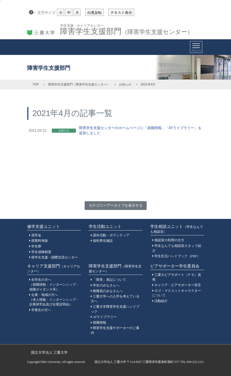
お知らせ (125, 84)
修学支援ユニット (43, 226)
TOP (36, 84)
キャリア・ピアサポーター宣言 (177, 285)
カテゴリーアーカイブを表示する (116, 205)
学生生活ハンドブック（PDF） (177, 256)
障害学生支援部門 (126, 30)
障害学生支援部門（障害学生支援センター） (79, 84)
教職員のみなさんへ (108, 291)
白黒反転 (94, 13)
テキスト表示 (121, 13)
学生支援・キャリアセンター (82, 25)
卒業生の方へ (41, 310)
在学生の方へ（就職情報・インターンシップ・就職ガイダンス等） (54, 284)
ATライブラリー (105, 317)
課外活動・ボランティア (111, 235)
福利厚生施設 (103, 241)
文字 (46, 12)
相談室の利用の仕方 (169, 240)
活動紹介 (161, 301)
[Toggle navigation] (196, 47)
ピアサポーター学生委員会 (174, 266)
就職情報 (99, 322)
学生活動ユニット (105, 226)
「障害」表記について (109, 280)
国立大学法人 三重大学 (49, 352)
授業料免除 (39, 241)
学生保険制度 (41, 252)
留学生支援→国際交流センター (54, 257)
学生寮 (36, 246)
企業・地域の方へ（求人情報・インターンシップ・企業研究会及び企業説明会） (54, 299)
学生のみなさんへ (106, 285)
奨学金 (36, 235)
